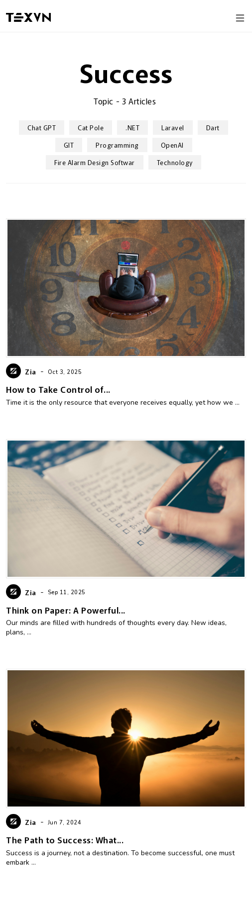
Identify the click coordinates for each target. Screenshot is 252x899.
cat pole (91, 127)
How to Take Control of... (58, 389)
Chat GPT (41, 127)
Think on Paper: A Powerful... (66, 610)
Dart (213, 127)
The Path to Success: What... (65, 839)
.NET (132, 127)
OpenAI (172, 145)
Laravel (172, 127)
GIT (69, 145)
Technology (175, 162)
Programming (117, 145)
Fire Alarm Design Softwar (94, 162)
